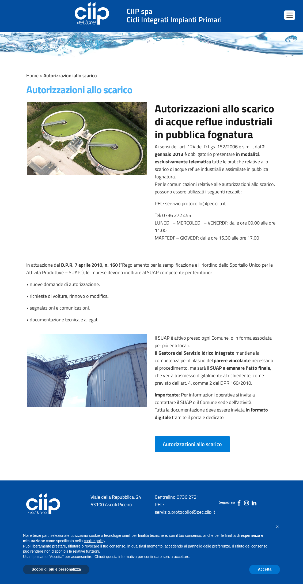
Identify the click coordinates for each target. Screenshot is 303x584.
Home (32, 75)
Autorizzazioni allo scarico (192, 444)
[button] (277, 526)
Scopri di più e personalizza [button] (56, 569)
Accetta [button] (264, 569)
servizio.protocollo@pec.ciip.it (195, 203)
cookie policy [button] (94, 541)
